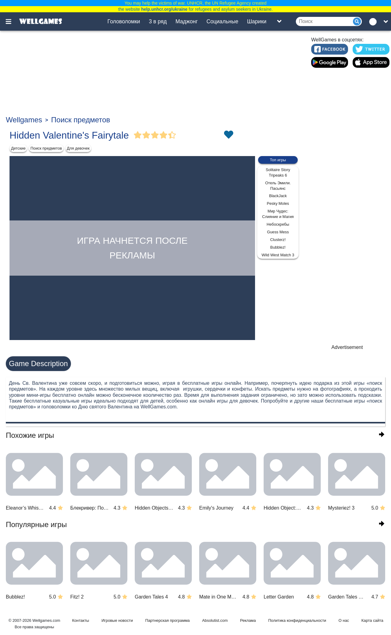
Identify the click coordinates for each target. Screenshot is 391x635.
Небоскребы (278, 224)
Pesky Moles (278, 203)
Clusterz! (278, 239)
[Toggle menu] (12, 21)
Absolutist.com (215, 620)
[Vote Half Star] (172, 135)
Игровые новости (117, 620)
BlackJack (278, 195)
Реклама (248, 620)
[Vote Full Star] (138, 135)
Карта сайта (372, 620)
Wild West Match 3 (277, 255)
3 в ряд (158, 21)
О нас (344, 620)
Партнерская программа (167, 620)
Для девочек (78, 148)
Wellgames (24, 120)
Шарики (256, 21)
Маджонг (187, 21)
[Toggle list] (279, 21)
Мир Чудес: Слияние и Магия (278, 214)
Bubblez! (278, 247)
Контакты (80, 620)
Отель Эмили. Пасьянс (278, 186)
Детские (18, 148)
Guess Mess (278, 232)
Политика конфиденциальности (297, 620)
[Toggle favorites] (228, 135)
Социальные (222, 21)
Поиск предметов (80, 120)
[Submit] (357, 21)
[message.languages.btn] (374, 21)
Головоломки (123, 21)
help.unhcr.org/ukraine (164, 9)
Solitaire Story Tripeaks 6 (278, 172)
